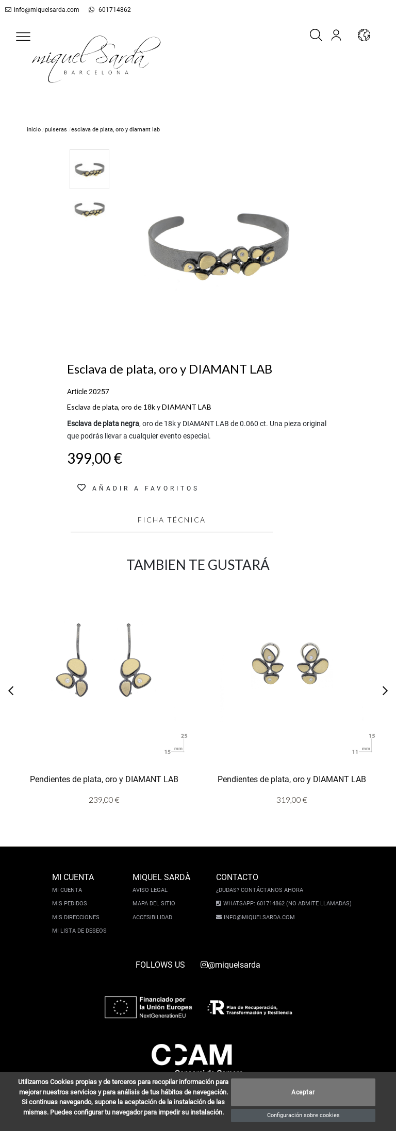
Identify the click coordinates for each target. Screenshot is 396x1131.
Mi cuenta (69, 890)
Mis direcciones (77, 917)
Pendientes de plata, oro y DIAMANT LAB (104, 779)
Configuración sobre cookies (303, 1115)
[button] (23, 36)
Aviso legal (151, 890)
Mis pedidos (71, 903)
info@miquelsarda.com (40, 9)
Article (77, 391)
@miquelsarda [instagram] (230, 965)
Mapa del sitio (155, 903)
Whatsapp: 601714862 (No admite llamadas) (286, 903)
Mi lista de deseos (81, 930)
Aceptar (303, 1092)
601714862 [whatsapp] (104, 9)
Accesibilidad (154, 917)
